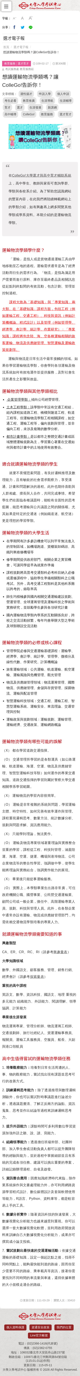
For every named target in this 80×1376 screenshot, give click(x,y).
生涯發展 (35, 107)
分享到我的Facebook (14, 27)
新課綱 (52, 107)
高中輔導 (10, 114)
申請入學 (45, 94)
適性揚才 (26, 94)
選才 (20, 107)
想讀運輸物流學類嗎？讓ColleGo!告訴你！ (31, 52)
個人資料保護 (15, 1327)
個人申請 (63, 94)
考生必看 (10, 100)
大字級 (30, 18)
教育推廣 (29, 100)
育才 (7, 107)
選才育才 (65, 114)
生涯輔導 (66, 100)
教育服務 (47, 114)
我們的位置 (64, 1327)
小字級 (14, 18)
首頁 (6, 47)
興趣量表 (60, 952)
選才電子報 (20, 47)
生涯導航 (47, 100)
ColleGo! (28, 114)
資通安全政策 (40, 1327)
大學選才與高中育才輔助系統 (41, 175)
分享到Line (30, 27)
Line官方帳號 (39, 1335)
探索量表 (37, 976)
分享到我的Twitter (22, 27)
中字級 (22, 18)
